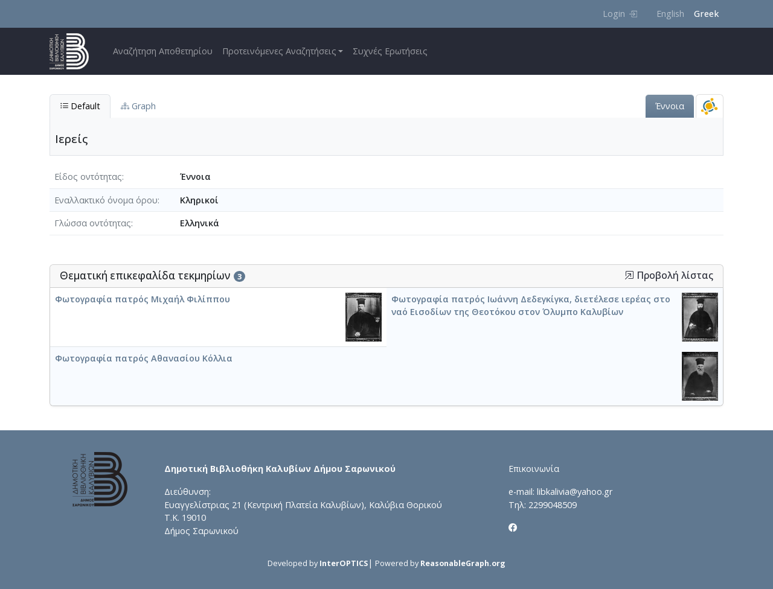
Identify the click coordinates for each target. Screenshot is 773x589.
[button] (629, 275)
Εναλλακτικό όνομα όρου (106, 200)
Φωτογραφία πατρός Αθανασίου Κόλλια (144, 358)
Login (620, 13)
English (670, 13)
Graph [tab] (138, 106)
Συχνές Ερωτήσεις (390, 51)
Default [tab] (80, 106)
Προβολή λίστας (668, 275)
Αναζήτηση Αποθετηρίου (163, 51)
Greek (706, 13)
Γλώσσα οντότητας (92, 223)
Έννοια (669, 106)
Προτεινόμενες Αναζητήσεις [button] (279, 51)
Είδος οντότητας (88, 176)
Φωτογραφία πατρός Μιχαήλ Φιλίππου (142, 299)
